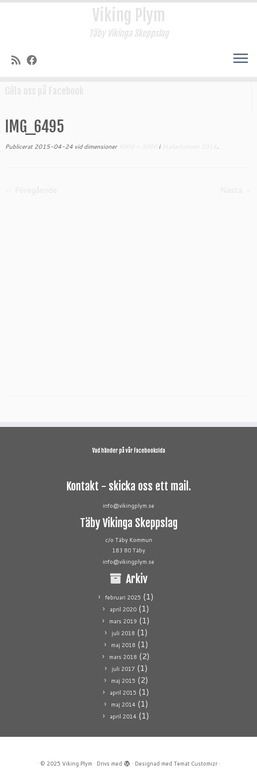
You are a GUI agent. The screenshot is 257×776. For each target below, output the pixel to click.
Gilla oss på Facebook (44, 91)
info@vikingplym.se (128, 506)
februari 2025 (123, 597)
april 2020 (123, 609)
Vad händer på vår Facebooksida (128, 450)
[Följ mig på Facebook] (35, 60)
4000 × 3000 (137, 146)
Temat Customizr (195, 764)
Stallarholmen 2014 (188, 146)
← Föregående (31, 189)
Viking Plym (128, 15)
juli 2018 (123, 633)
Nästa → (236, 189)
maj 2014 (123, 705)
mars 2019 (123, 621)
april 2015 (123, 693)
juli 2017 (123, 669)
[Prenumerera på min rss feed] (19, 60)
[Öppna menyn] (240, 59)
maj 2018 (123, 645)
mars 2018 (123, 657)
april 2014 (123, 716)
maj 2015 (123, 681)
